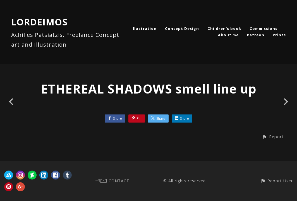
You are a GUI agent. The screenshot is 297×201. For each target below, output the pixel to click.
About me (228, 34)
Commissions (263, 28)
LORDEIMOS (39, 22)
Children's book (224, 28)
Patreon (255, 34)
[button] (273, 136)
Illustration (144, 28)
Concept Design (182, 28)
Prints (279, 34)
